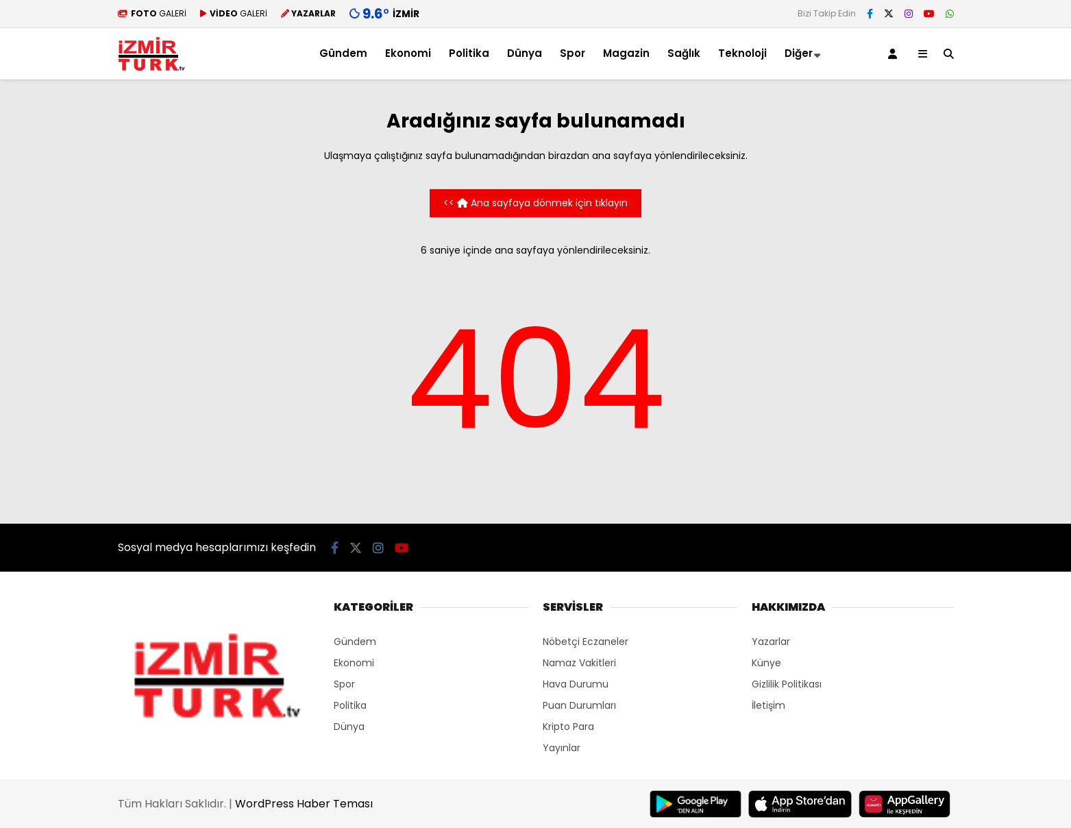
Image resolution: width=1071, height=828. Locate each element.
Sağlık (683, 53)
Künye (766, 663)
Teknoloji (742, 53)
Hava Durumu (575, 684)
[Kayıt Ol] (895, 54)
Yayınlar (561, 748)
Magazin (626, 53)
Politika (469, 53)
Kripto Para (568, 726)
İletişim (768, 705)
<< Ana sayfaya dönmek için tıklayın (535, 203)
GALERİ (152, 13)
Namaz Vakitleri (579, 663)
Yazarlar (771, 641)
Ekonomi (408, 53)
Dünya (524, 53)
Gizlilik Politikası (787, 684)
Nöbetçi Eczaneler (585, 641)
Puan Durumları (579, 705)
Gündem (343, 53)
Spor (572, 53)
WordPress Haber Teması (304, 804)
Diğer (799, 53)
